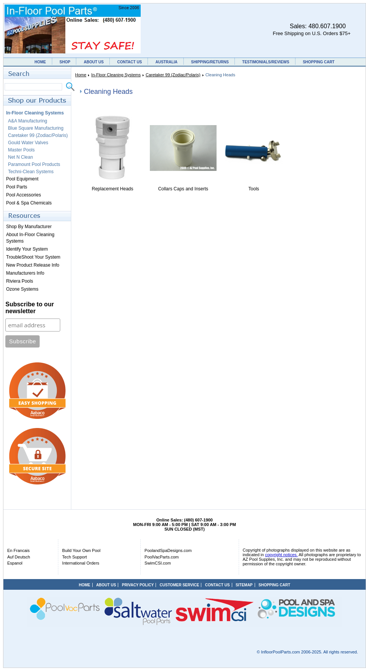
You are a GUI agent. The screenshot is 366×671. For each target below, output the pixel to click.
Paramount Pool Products (34, 164)
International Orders (80, 563)
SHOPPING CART (318, 62)
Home (80, 74)
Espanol (14, 563)
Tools (254, 188)
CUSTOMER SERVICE (179, 585)
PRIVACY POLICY (138, 585)
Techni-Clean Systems (30, 171)
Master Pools (21, 150)
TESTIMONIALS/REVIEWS (265, 62)
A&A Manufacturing (27, 121)
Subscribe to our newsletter (29, 307)
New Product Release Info (32, 265)
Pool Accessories (23, 195)
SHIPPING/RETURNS (210, 62)
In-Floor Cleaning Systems (116, 74)
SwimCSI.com (157, 563)
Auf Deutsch (18, 557)
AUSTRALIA (167, 62)
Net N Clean (20, 157)
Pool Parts (16, 187)
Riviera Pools (19, 281)
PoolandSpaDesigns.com (168, 550)
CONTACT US (129, 62)
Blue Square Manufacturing (35, 128)
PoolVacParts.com (161, 557)
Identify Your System (27, 249)
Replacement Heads (112, 188)
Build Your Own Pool (81, 550)
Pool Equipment (22, 179)
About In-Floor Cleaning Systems (30, 238)
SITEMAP (244, 585)
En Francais (18, 550)
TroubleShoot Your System (33, 257)
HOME (40, 62)
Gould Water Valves (28, 142)
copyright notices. (281, 554)
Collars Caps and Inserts (183, 188)
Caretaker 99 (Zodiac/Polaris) (173, 74)
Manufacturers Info (25, 273)
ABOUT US (94, 62)
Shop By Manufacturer (28, 226)
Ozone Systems (22, 289)
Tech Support (74, 557)
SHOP (64, 62)
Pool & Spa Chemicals (28, 203)
